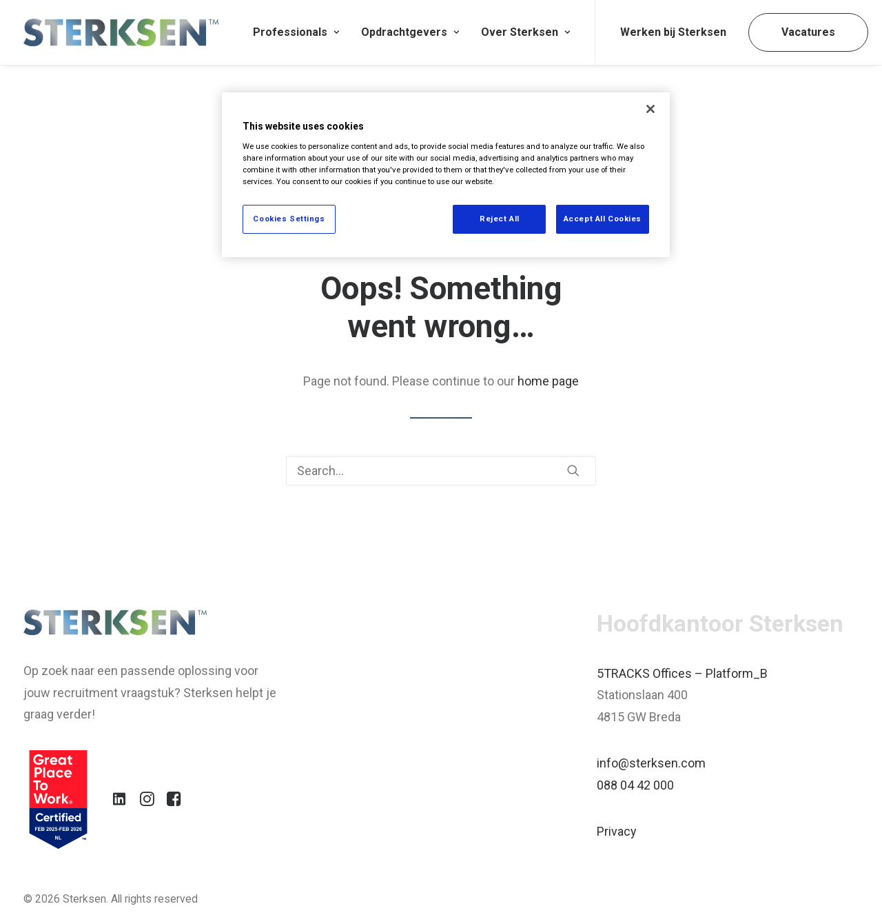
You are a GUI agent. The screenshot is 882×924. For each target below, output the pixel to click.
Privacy (617, 831)
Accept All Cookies (603, 218)
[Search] (441, 470)
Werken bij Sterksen (673, 32)
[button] (573, 470)
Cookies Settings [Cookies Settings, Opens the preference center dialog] (289, 218)
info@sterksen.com (651, 763)
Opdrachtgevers (410, 32)
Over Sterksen (525, 32)
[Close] (650, 109)
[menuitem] (296, 32)
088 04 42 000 (635, 785)
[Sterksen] (120, 32)
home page (548, 381)
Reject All (500, 218)
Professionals (296, 32)
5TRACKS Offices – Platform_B (682, 673)
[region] (446, 174)
